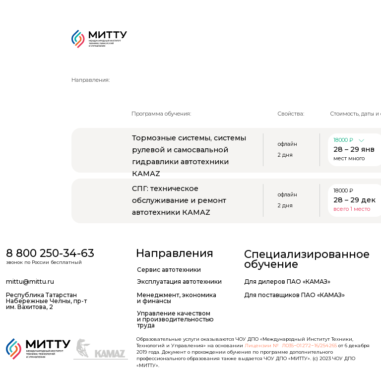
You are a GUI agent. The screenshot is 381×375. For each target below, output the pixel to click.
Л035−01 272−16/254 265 (309, 345)
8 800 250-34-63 (50, 253)
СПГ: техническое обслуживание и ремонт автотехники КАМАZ (179, 200)
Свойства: (291, 114)
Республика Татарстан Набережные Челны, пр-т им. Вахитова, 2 (46, 301)
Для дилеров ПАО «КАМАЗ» (287, 281)
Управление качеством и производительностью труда (175, 319)
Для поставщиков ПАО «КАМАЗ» (294, 295)
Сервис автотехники (169, 269)
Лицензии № (262, 345)
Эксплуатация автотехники (179, 281)
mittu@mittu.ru (30, 281)
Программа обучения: (161, 114)
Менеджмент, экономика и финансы (176, 298)
